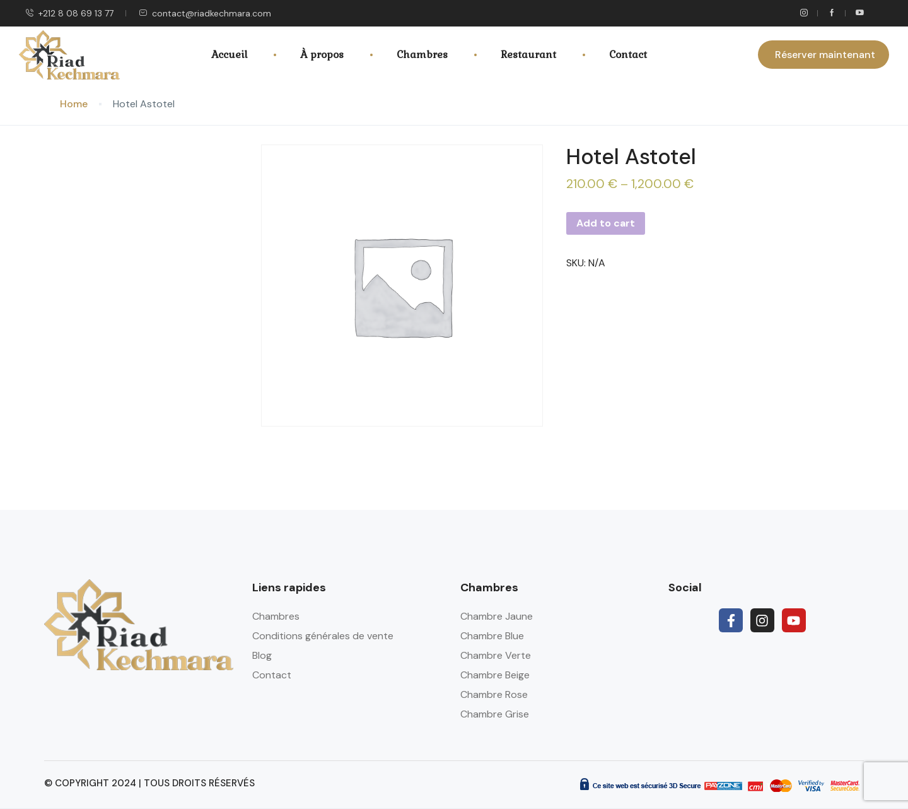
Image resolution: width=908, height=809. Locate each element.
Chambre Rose (494, 694)
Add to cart (605, 223)
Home (74, 103)
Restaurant (528, 54)
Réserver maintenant (825, 54)
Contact (628, 54)
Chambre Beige (495, 675)
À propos (322, 54)
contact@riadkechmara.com (205, 13)
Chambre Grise (494, 714)
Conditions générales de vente (322, 635)
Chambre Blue (492, 635)
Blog (262, 655)
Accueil (229, 54)
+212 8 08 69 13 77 (69, 13)
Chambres (422, 54)
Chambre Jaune (496, 616)
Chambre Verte (495, 655)
